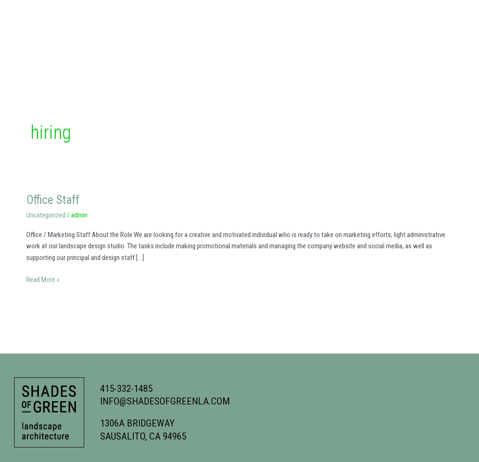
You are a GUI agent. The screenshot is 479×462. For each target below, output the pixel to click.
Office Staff (53, 200)
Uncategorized (45, 215)
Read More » (42, 279)
